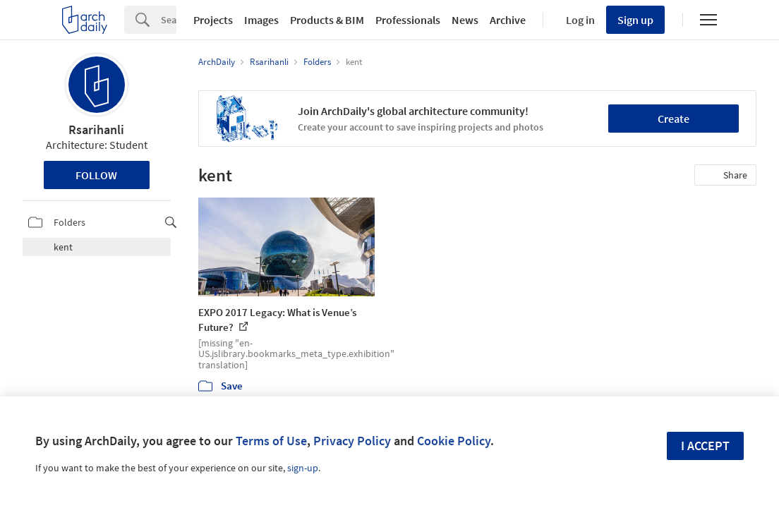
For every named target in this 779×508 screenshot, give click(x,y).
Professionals (407, 19)
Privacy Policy (352, 441)
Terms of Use (271, 441)
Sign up (635, 20)
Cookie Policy (453, 441)
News (465, 19)
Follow (96, 175)
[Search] (168, 20)
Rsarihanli (96, 129)
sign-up (302, 467)
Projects (213, 19)
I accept (705, 445)
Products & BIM (327, 19)
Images (261, 19)
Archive (508, 19)
